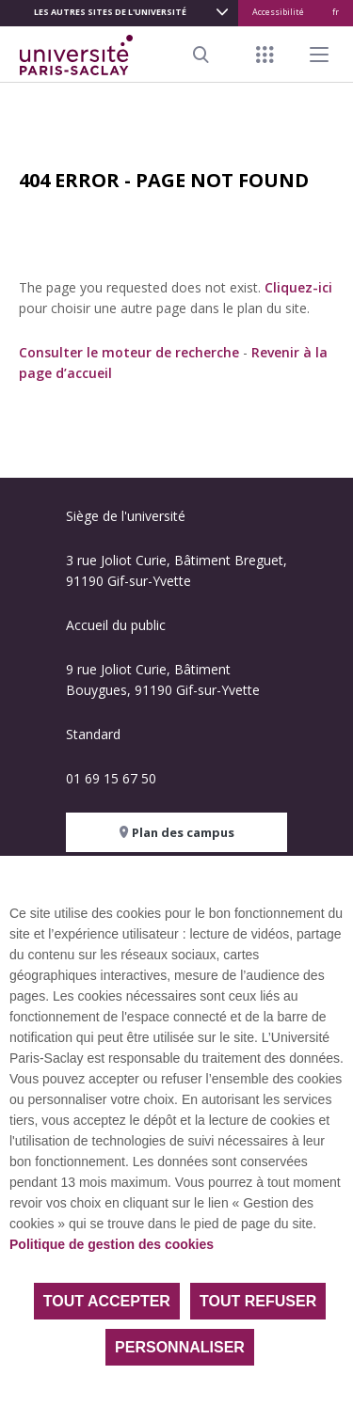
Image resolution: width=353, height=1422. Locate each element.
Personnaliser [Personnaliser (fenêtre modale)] (180, 1347)
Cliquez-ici (298, 287)
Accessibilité (278, 12)
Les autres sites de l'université (110, 12)
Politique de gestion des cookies (111, 1244)
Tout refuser (258, 1301)
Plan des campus (177, 832)
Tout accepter (106, 1301)
